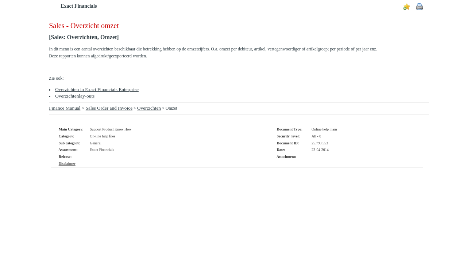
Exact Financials (79, 6)
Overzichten (149, 108)
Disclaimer (67, 164)
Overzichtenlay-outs (74, 96)
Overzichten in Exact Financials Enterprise (97, 89)
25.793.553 (320, 143)
